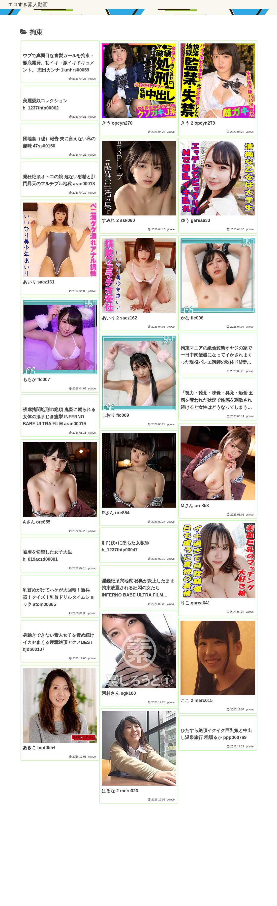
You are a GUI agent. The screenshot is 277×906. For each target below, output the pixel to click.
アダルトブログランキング (148, 890)
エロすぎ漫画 (111, 890)
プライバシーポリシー (78, 890)
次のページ (138, 823)
